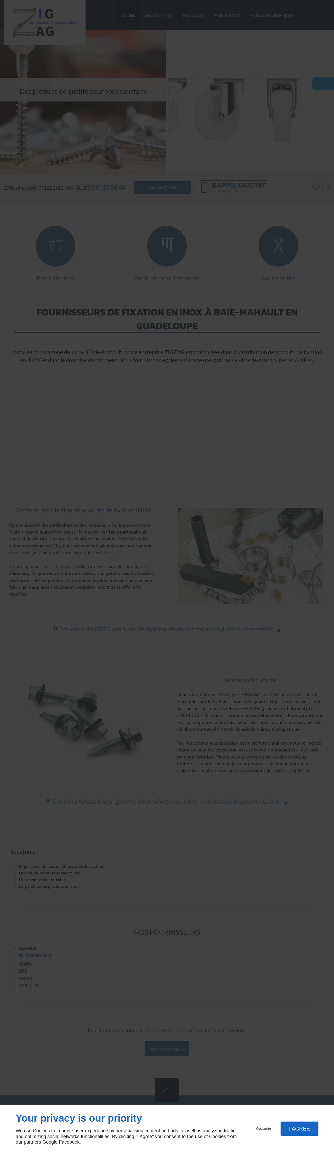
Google (50, 1142)
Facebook (69, 1142)
